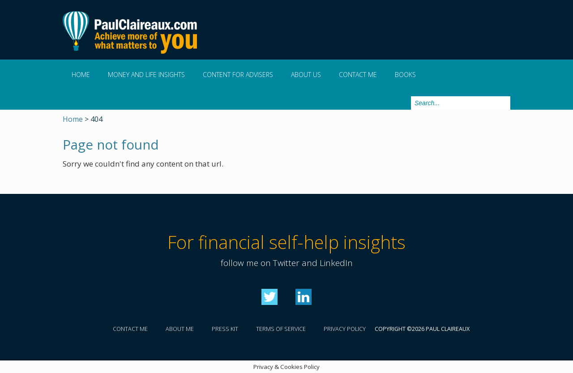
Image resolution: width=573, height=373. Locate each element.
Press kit (225, 329)
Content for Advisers (238, 74)
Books (405, 74)
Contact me (358, 74)
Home (81, 74)
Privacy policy (345, 329)
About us (306, 74)
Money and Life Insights (146, 74)
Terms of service (281, 329)
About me (180, 329)
